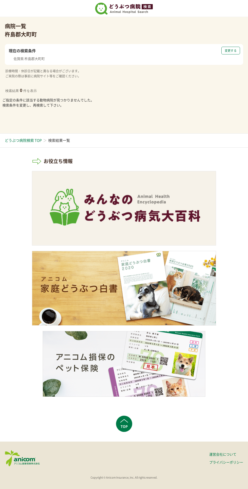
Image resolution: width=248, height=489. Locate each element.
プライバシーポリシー (226, 462)
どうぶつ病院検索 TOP (23, 140)
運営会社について (222, 454)
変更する (231, 50)
